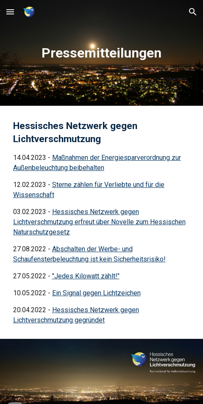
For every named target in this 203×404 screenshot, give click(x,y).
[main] (102, 52)
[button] (10, 11)
